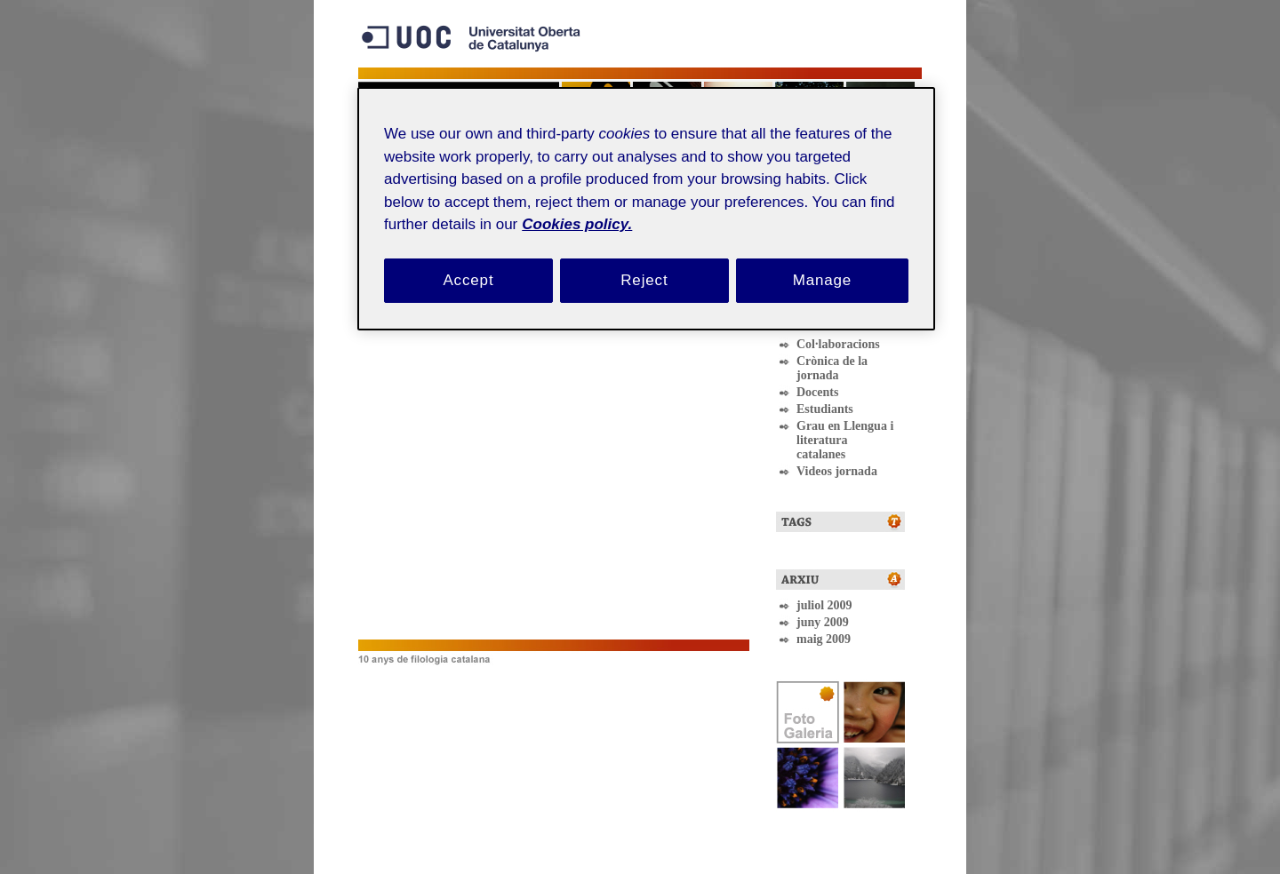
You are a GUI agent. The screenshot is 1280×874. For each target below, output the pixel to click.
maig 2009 (823, 639)
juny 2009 (822, 622)
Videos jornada (836, 471)
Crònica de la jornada (832, 368)
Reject (644, 280)
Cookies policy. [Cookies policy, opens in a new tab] (577, 224)
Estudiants (824, 409)
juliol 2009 (824, 605)
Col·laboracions (838, 344)
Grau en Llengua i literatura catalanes (844, 440)
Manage (822, 280)
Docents (817, 392)
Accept (468, 280)
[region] (646, 208)
